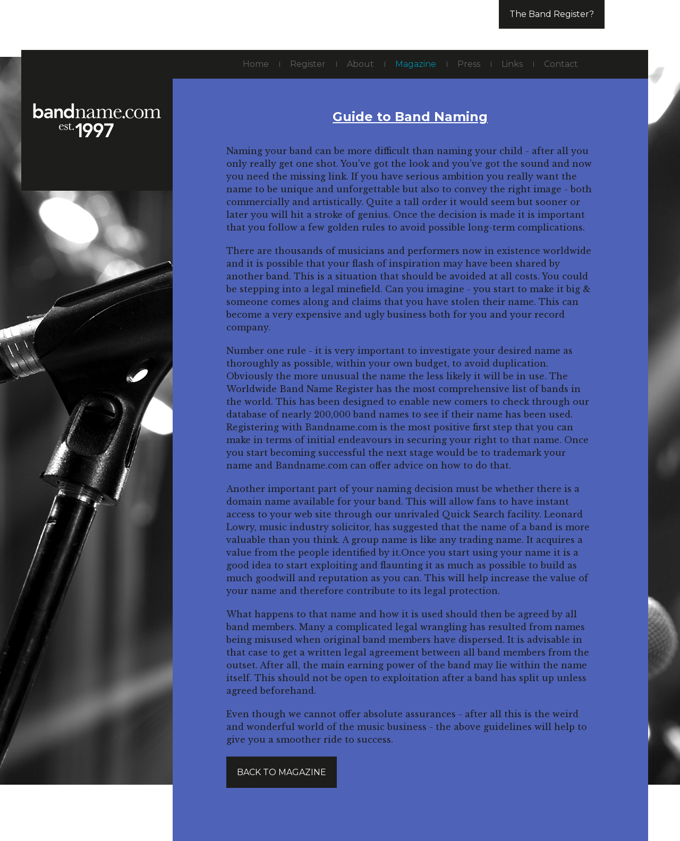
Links (512, 64)
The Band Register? (551, 14)
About (360, 64)
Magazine (415, 64)
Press (468, 64)
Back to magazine (281, 772)
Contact (561, 64)
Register (308, 64)
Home (256, 64)
